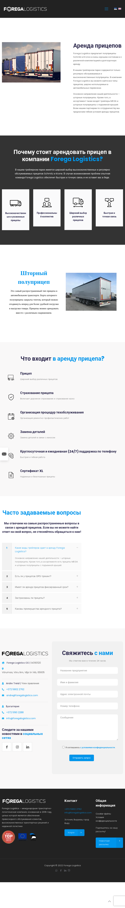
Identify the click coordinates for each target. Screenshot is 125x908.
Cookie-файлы (103, 813)
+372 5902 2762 (15, 689)
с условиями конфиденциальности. (97, 747)
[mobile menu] (106, 9)
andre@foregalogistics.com (22, 695)
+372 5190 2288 (15, 712)
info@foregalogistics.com (21, 718)
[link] (41, 556)
